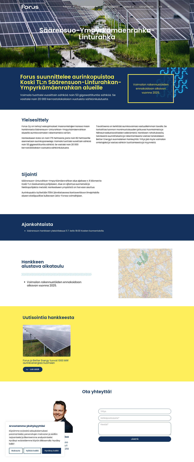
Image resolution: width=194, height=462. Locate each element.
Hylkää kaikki (32, 450)
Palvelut (68, 6)
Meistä (129, 6)
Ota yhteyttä (146, 6)
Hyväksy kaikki (52, 450)
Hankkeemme (89, 6)
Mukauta (15, 450)
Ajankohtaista (110, 6)
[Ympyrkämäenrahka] (142, 186)
